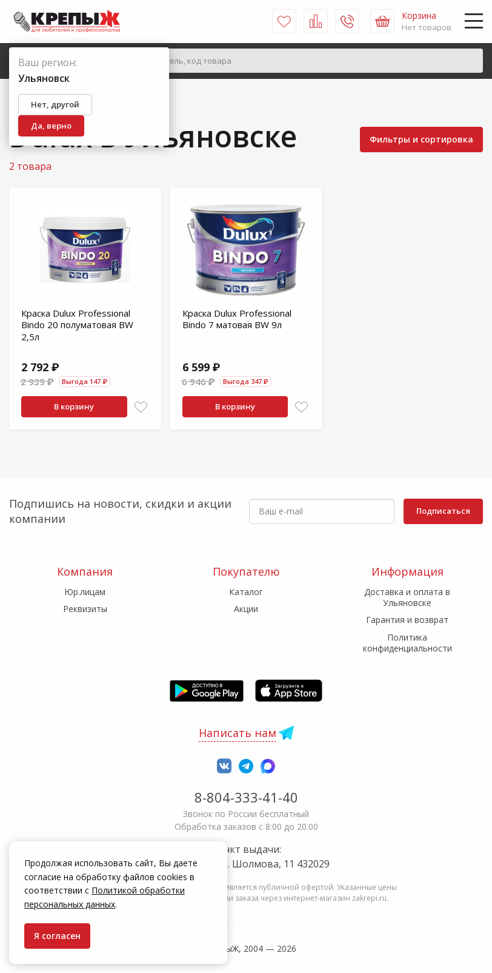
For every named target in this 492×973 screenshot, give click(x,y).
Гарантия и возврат (407, 619)
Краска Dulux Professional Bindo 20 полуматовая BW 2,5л (77, 325)
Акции (246, 608)
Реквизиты (85, 608)
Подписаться (443, 510)
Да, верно (51, 125)
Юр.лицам (84, 592)
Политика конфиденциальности (407, 642)
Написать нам (237, 733)
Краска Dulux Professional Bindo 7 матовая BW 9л (236, 319)
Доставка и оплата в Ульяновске (407, 597)
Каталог (246, 592)
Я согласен (57, 935)
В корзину (74, 406)
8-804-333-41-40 (246, 797)
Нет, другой (55, 104)
